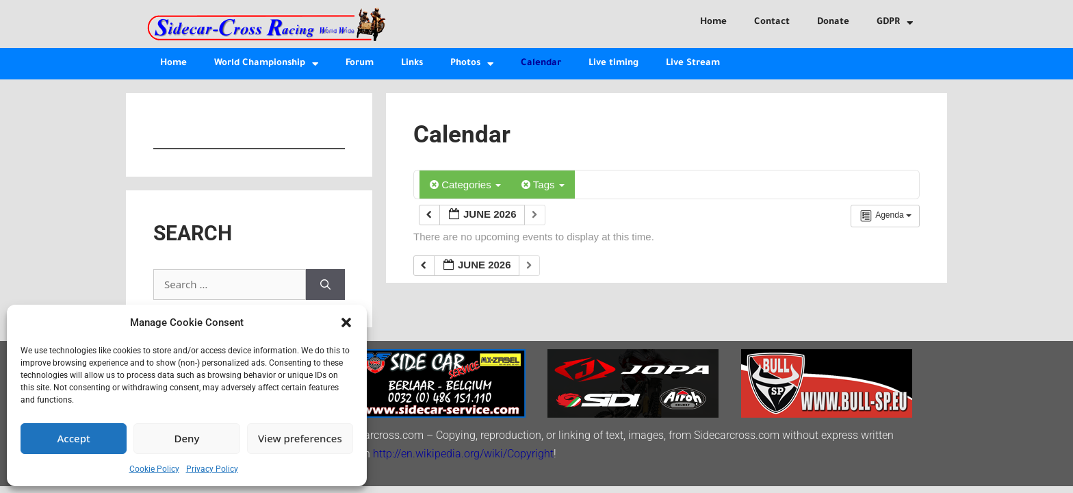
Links (412, 63)
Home (713, 22)
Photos (471, 64)
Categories (465, 184)
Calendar (541, 63)
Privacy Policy (212, 469)
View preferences (300, 438)
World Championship (266, 64)
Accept (73, 438)
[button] (346, 322)
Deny (187, 438)
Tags (543, 184)
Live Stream (693, 63)
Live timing (613, 63)
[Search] (325, 284)
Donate (833, 22)
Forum (360, 63)
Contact (772, 22)
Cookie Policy (154, 469)
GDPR (895, 23)
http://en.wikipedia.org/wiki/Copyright (463, 453)
